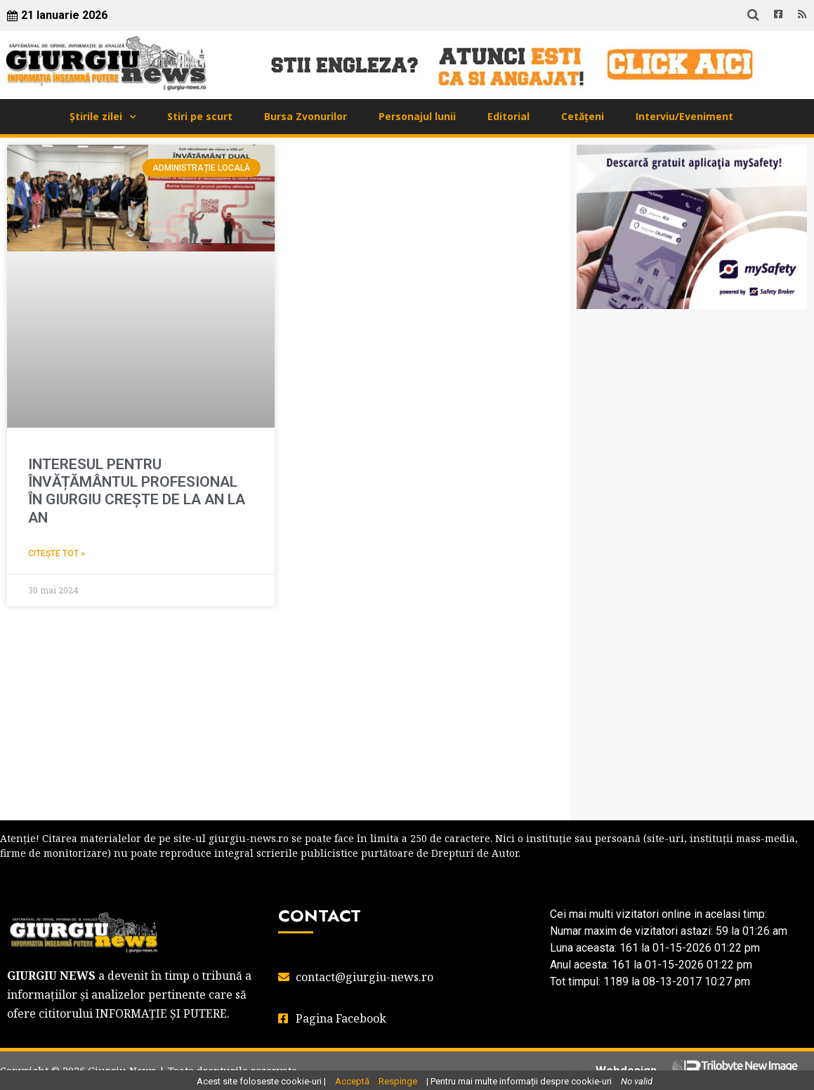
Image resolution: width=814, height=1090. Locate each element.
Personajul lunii (417, 116)
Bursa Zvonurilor (305, 116)
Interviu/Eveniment (684, 116)
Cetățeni (582, 116)
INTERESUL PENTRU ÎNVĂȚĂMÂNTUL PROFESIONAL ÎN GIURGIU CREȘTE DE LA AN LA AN (136, 491)
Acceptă (352, 1081)
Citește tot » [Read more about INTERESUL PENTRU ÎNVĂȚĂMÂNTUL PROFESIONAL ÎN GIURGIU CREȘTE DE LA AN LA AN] (56, 553)
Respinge (398, 1081)
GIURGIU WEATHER (692, 389)
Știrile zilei (96, 116)
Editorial (508, 116)
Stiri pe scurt (199, 116)
